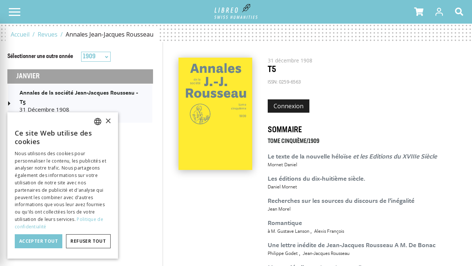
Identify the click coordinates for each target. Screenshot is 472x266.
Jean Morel (279, 208)
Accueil (20, 34)
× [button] (108, 121)
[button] (418, 12)
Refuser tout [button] (88, 241)
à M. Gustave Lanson (288, 231)
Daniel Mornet (282, 186)
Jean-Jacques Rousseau (326, 253)
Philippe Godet (283, 253)
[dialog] (62, 185)
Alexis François (329, 231)
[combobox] (95, 57)
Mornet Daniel (282, 164)
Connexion (288, 106)
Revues (48, 34)
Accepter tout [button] (38, 241)
